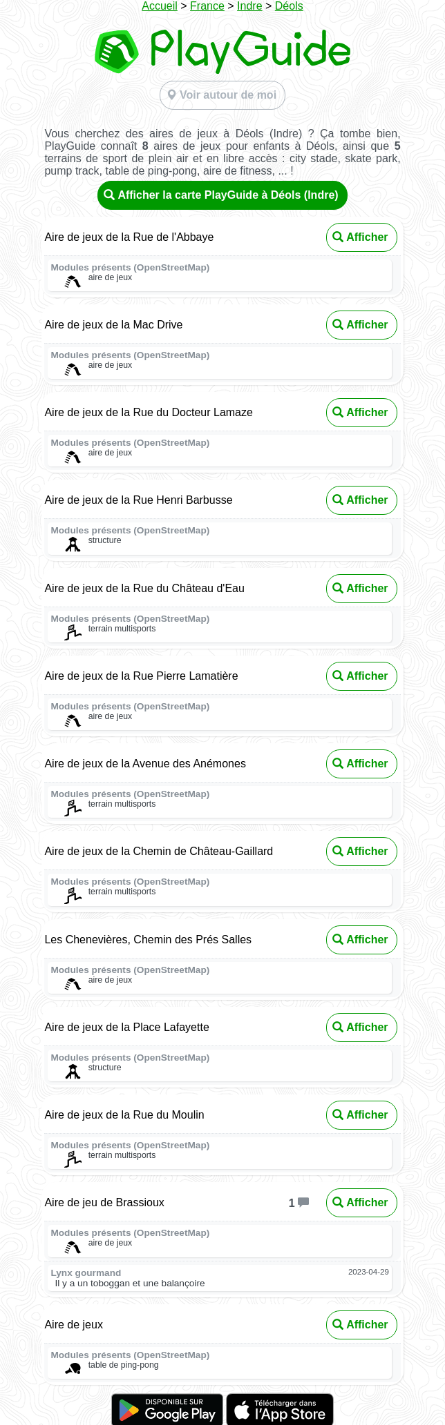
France (207, 6)
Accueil (160, 6)
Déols (289, 6)
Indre (249, 6)
